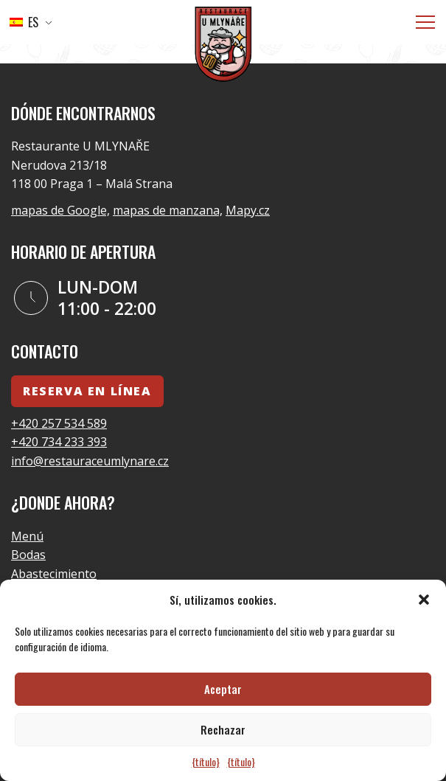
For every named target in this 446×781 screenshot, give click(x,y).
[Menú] (425, 22)
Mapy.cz (248, 210)
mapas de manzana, (168, 210)
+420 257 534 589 (59, 423)
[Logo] (223, 47)
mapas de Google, (60, 210)
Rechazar (223, 729)
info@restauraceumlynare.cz (90, 461)
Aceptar (223, 689)
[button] (424, 599)
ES (24, 22)
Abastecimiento (54, 574)
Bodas (28, 554)
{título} (206, 761)
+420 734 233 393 (59, 442)
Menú (27, 536)
